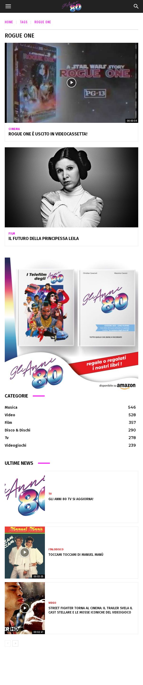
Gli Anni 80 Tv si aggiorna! (70, 499)
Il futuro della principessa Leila (44, 238)
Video (52, 603)
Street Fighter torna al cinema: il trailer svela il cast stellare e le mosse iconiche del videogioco (90, 610)
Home (9, 21)
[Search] (136, 6)
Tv (50, 494)
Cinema (14, 129)
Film (12, 233)
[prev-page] (8, 643)
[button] (8, 6)
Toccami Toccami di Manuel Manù (75, 555)
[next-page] (15, 643)
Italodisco (55, 549)
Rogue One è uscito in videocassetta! (48, 134)
